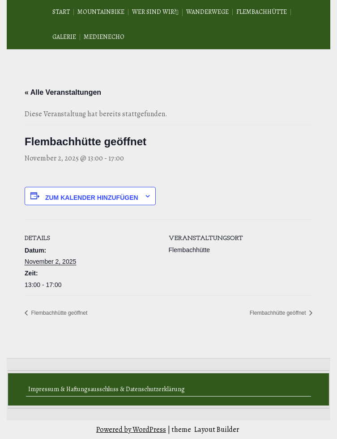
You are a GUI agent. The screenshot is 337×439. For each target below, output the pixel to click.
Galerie (64, 37)
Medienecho (104, 37)
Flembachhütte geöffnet (58, 313)
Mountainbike (100, 12)
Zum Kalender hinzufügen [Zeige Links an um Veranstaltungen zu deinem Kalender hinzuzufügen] (91, 197)
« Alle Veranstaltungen (63, 92)
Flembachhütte (261, 12)
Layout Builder (216, 430)
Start (61, 12)
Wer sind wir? (154, 12)
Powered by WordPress (131, 430)
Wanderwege (207, 12)
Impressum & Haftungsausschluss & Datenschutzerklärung (106, 389)
